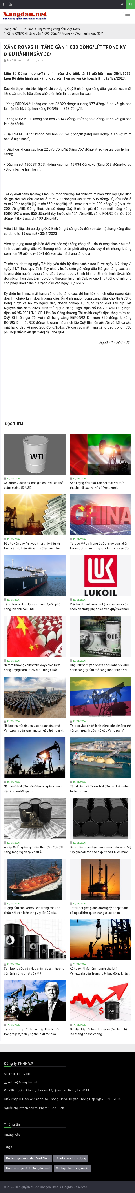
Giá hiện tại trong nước (72, 1168)
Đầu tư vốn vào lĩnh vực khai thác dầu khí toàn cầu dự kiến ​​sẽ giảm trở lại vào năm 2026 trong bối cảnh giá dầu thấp (32, 546)
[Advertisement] (67, 380)
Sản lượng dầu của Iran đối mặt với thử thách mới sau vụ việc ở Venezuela (97, 485)
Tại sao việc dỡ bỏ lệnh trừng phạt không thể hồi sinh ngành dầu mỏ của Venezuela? (100, 728)
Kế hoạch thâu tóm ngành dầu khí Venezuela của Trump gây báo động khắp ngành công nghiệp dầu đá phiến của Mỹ (99, 971)
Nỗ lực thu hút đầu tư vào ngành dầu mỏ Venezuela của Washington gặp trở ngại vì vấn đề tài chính (33, 728)
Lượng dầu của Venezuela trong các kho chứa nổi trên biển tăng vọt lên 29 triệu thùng (32, 910)
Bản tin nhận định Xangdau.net (28, 1168)
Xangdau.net (49, 1187)
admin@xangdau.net (20, 1082)
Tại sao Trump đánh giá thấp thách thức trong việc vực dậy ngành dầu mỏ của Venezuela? (32, 1032)
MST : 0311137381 (17, 1074)
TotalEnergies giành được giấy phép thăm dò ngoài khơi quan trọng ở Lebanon (99, 910)
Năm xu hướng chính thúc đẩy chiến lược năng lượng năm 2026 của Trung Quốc (32, 667)
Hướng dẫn (12, 1135)
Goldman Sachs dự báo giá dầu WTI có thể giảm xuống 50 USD (33, 485)
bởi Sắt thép (14, 60)
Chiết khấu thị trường (71, 1158)
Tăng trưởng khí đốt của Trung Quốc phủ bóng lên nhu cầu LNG (32, 606)
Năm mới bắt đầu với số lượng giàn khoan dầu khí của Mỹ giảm (33, 789)
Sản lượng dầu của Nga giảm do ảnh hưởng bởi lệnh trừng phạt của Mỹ (34, 971)
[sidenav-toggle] (127, 15)
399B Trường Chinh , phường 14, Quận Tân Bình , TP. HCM (46, 1090)
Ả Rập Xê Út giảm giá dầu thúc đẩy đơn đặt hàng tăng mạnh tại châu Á (33, 850)
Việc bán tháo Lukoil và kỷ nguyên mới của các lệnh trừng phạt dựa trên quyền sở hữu (99, 606)
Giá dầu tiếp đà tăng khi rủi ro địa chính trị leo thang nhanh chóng (98, 1032)
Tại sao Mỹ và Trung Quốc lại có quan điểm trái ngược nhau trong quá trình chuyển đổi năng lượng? (99, 546)
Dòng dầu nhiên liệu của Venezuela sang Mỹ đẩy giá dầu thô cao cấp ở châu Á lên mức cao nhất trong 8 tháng (100, 850)
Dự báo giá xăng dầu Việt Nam (28, 1158)
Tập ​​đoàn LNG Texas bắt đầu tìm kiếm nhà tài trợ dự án (99, 789)
